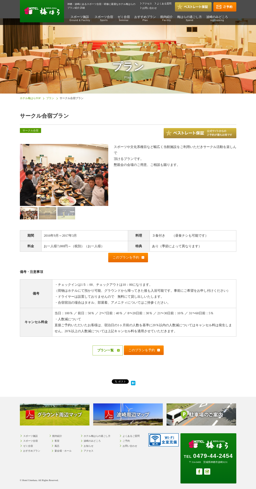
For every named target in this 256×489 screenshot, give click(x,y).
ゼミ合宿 (124, 18)
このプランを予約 (126, 257)
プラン (50, 98)
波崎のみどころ (217, 18)
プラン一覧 (105, 350)
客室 (57, 440)
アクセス (147, 3)
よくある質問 (164, 3)
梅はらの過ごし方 (189, 18)
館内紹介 (166, 18)
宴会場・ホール (63, 450)
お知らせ (88, 446)
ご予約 (126, 440)
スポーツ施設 (80, 18)
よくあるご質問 (131, 436)
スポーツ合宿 (104, 18)
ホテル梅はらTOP (30, 98)
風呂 (57, 446)
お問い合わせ (149, 8)
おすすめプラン (145, 18)
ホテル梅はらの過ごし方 (97, 436)
